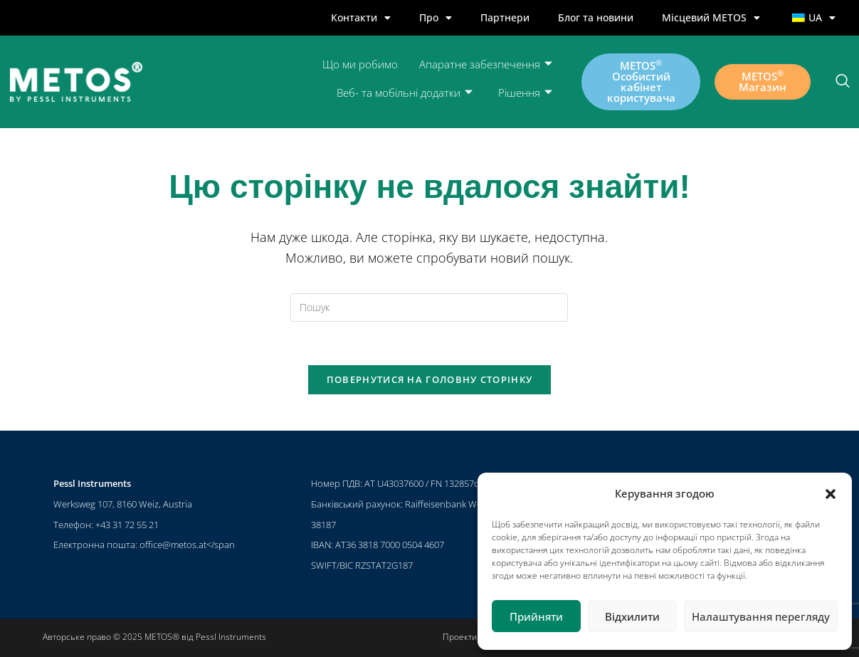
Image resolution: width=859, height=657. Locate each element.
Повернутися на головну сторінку (429, 379)
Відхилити (632, 616)
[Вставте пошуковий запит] (429, 307)
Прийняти (536, 616)
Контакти (361, 18)
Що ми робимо (360, 64)
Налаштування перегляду (761, 616)
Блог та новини (595, 17)
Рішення (525, 93)
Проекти (460, 637)
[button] (830, 494)
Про (435, 18)
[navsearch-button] (842, 82)
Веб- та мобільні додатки (405, 93)
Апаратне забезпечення (485, 64)
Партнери (504, 17)
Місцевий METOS (711, 18)
